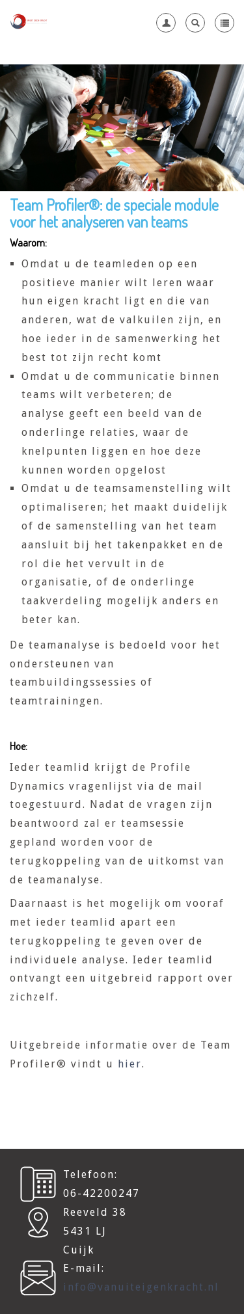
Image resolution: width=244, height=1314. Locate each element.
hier (130, 1064)
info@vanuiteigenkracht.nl (141, 1287)
